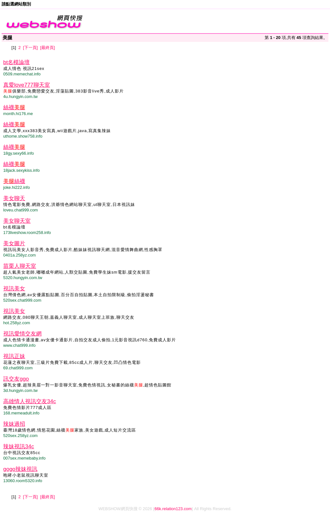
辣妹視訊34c (18, 446)
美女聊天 (14, 198)
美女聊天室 (17, 221)
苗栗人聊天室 (19, 266)
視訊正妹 (14, 356)
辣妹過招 (14, 424)
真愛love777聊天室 (26, 85)
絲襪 (14, 107)
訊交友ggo (16, 379)
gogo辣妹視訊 (20, 469)
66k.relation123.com (172, 508)
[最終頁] (47, 47)
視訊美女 (14, 289)
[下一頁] (30, 47)
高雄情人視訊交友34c (29, 401)
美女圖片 (14, 243)
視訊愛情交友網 (22, 334)
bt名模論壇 (16, 62)
